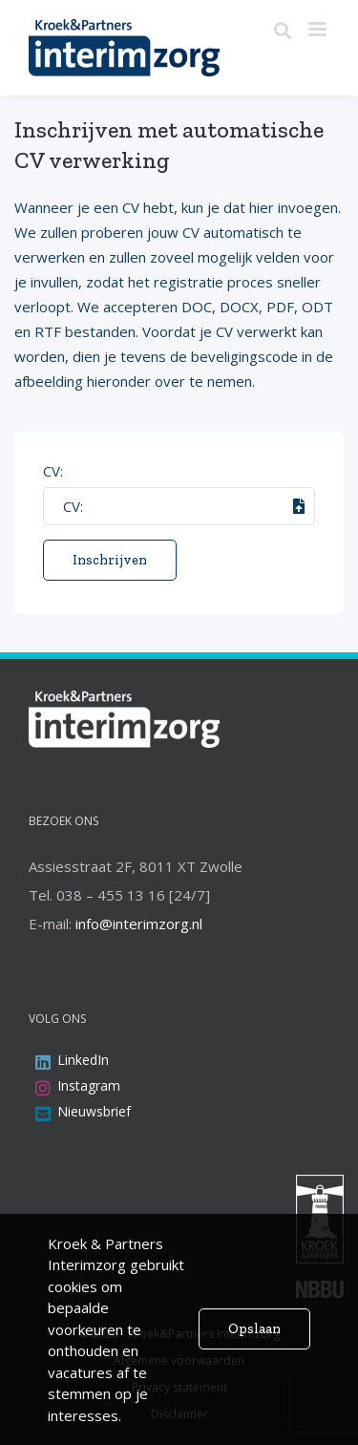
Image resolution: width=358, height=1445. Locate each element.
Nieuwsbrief (94, 1111)
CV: (53, 470)
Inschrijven (110, 560)
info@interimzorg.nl (138, 923)
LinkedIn (83, 1060)
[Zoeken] (282, 31)
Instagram (88, 1085)
